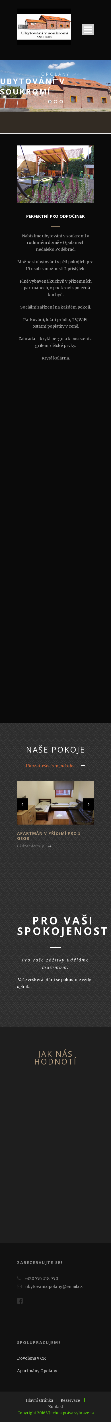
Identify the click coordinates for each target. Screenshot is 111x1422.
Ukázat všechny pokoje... (55, 765)
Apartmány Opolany (37, 1370)
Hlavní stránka (39, 1400)
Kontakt (55, 1406)
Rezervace (70, 1400)
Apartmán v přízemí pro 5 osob (49, 836)
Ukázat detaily (34, 846)
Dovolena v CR (31, 1358)
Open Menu (88, 29)
